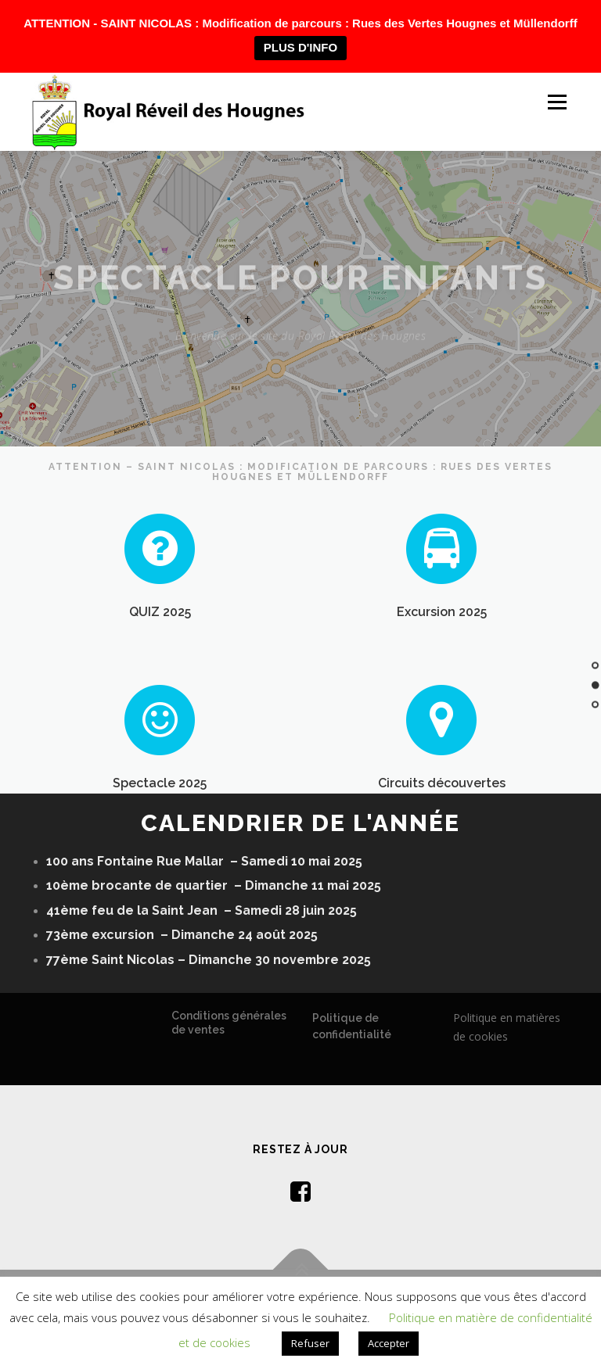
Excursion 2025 (442, 617)
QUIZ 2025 (160, 617)
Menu (556, 102)
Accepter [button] (388, 1343)
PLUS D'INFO (300, 47)
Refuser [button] (310, 1343)
